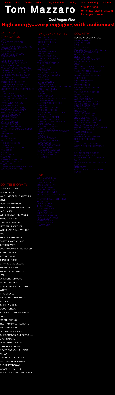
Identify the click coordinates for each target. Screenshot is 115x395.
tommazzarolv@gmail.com (97, 10)
